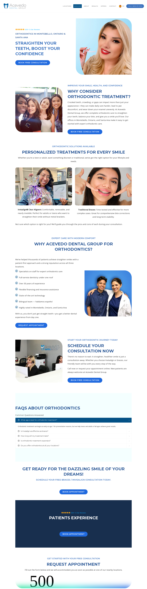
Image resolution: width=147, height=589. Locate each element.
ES (123, 6)
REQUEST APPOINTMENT (31, 325)
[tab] (73, 420)
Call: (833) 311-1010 (135, 6)
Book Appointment (73, 492)
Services (77, 6)
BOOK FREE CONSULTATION (32, 63)
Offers (103, 6)
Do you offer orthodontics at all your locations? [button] (38, 445)
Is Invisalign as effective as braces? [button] (33, 431)
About (86, 6)
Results (95, 6)
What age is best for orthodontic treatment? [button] (37, 420)
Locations (67, 6)
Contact (112, 6)
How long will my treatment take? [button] (33, 436)
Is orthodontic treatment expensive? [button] (34, 441)
